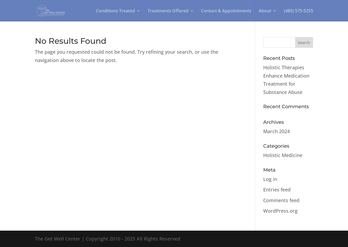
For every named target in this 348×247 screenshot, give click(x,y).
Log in (270, 179)
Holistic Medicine (282, 155)
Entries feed (277, 189)
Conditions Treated (115, 11)
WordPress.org (280, 211)
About (265, 11)
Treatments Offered (168, 11)
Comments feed (281, 200)
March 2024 (276, 131)
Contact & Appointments (226, 11)
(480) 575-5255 (298, 11)
